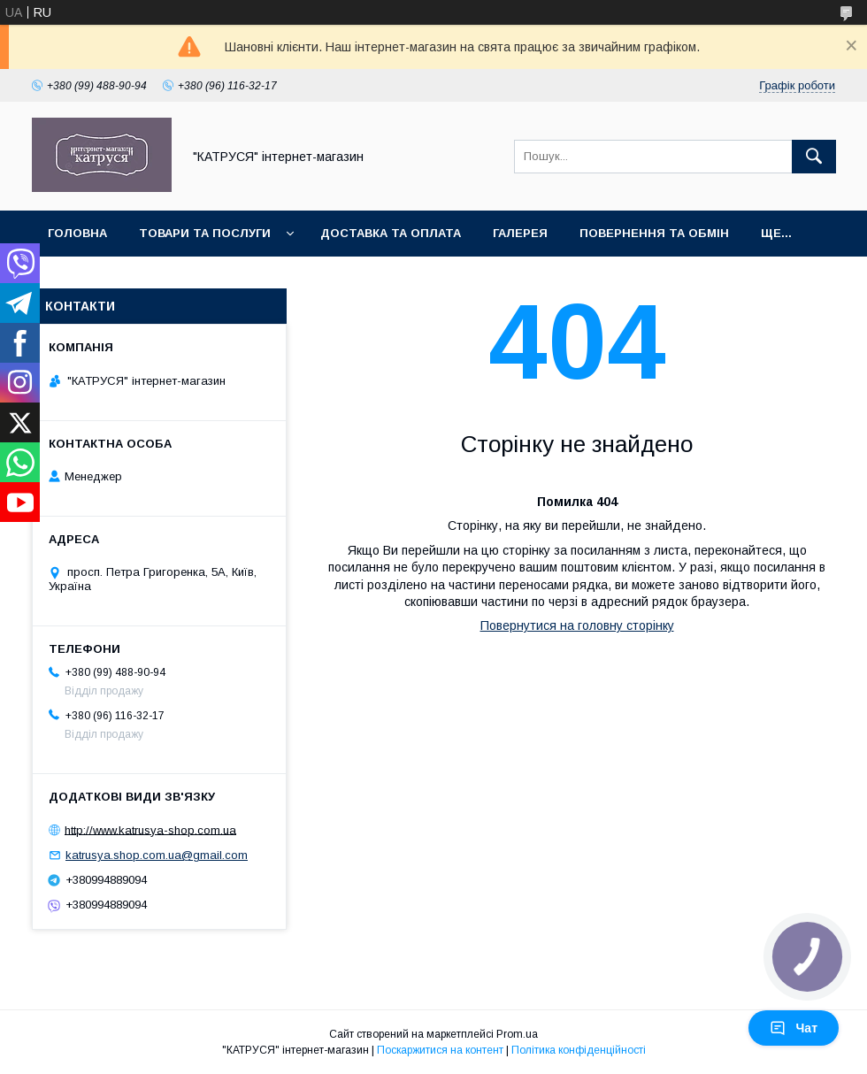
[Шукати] (814, 156)
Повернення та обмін (654, 233)
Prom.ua (517, 1034)
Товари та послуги (205, 233)
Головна (77, 233)
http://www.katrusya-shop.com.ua (150, 829)
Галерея (520, 233)
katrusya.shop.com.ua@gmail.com (156, 855)
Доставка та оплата (390, 233)
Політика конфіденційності (578, 1050)
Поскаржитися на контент (440, 1050)
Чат (793, 1028)
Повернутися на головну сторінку (577, 625)
